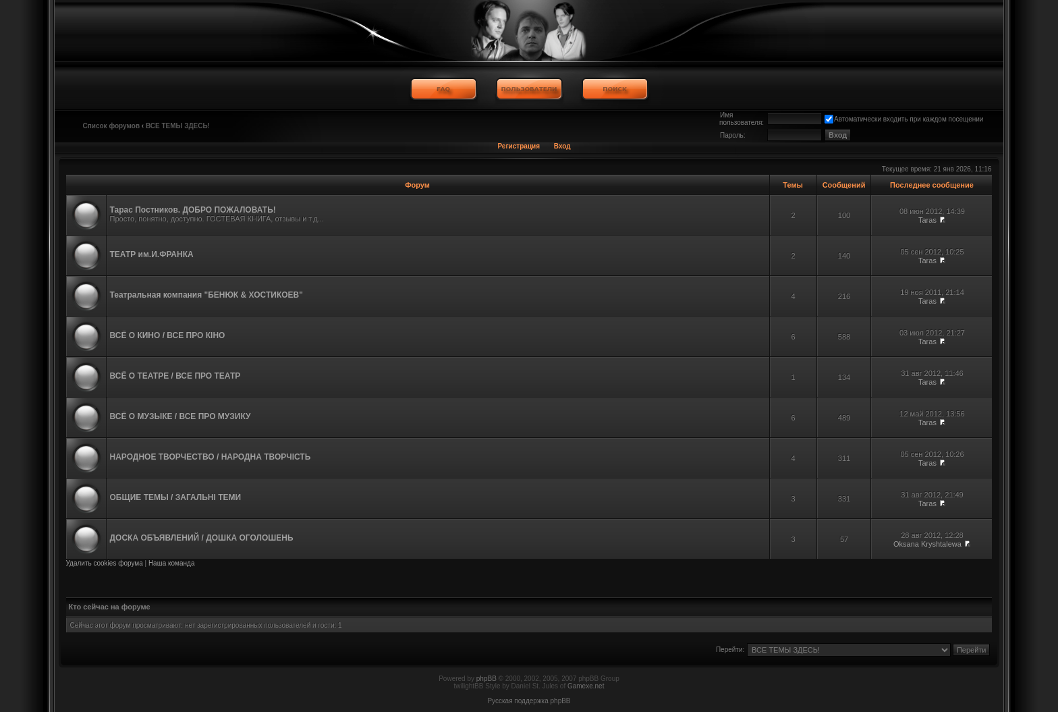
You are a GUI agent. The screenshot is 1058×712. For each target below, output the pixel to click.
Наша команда (171, 563)
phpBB (486, 678)
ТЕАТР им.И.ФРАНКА (152, 254)
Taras (927, 220)
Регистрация (518, 146)
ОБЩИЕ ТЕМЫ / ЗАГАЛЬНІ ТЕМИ (176, 497)
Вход (562, 146)
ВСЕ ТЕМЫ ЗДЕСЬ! (178, 126)
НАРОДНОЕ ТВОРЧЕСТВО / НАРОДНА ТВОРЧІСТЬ (210, 457)
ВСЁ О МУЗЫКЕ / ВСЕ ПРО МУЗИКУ (180, 416)
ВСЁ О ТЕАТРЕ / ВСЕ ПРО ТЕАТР (175, 376)
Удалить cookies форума (104, 563)
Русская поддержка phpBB (528, 701)
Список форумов (111, 126)
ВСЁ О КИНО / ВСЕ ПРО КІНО (167, 335)
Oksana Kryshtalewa (927, 544)
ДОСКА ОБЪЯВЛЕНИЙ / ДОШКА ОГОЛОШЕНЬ (202, 538)
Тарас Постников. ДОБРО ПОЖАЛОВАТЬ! (193, 210)
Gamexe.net (585, 686)
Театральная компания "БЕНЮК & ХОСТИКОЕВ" (206, 295)
